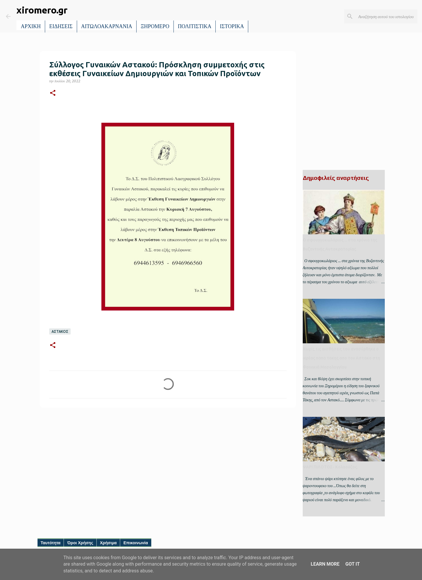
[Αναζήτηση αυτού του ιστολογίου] (386, 16)
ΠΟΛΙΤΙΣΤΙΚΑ (195, 26)
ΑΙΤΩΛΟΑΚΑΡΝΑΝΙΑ (106, 26)
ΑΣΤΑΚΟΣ (60, 331)
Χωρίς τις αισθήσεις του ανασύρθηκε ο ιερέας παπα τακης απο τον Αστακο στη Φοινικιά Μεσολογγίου (341, 358)
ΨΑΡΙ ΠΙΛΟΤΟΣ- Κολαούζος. (330, 467)
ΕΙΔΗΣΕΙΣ (61, 26)
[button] (52, 93)
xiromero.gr (41, 10)
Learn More (325, 564)
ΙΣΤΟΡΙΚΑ (232, 26)
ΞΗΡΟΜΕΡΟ (155, 26)
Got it (352, 564)
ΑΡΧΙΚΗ (31, 26)
